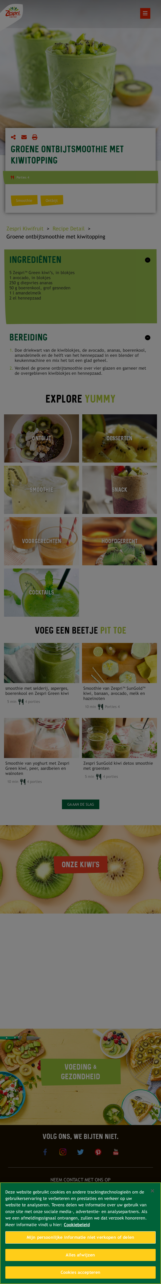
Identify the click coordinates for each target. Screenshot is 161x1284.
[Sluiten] (152, 1191)
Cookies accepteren (81, 1272)
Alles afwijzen (80, 1255)
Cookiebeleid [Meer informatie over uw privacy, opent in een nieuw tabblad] (77, 1224)
